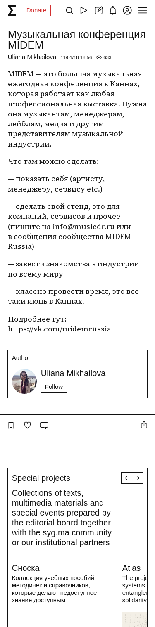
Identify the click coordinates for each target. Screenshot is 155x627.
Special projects (41, 478)
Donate (36, 10)
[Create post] (98, 10)
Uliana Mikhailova (32, 56)
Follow (54, 386)
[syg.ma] (12, 10)
